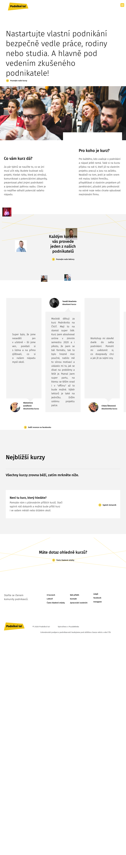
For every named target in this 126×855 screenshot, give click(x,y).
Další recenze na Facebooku (39, 427)
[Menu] (122, 5)
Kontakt (73, 599)
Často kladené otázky (65, 560)
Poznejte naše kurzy (18, 81)
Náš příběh (74, 595)
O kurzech (51, 595)
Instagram (97, 602)
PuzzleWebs (74, 627)
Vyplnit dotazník (109, 505)
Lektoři (50, 599)
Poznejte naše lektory (65, 259)
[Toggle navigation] (116, 6)
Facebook (97, 598)
